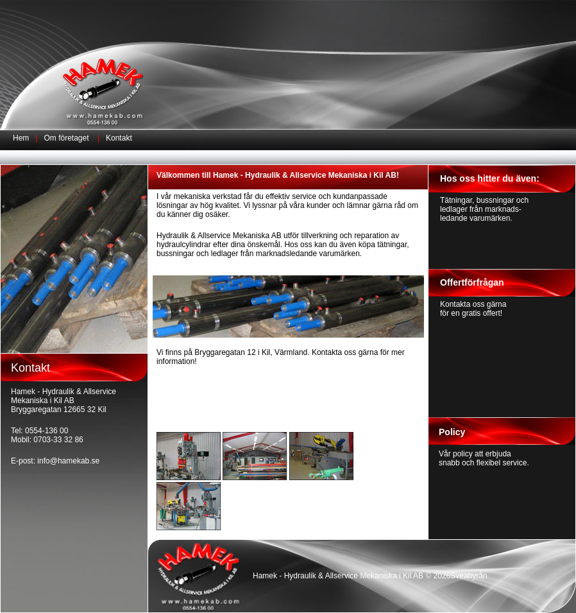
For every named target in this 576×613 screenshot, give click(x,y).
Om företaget (66, 138)
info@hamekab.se (68, 460)
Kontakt (119, 138)
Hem (21, 138)
